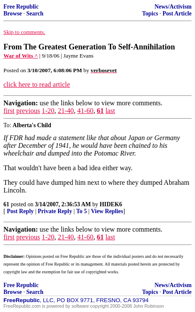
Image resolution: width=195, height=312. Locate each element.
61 (100, 110)
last (110, 110)
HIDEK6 (111, 204)
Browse (12, 13)
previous (28, 110)
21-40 (66, 110)
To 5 (81, 211)
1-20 (48, 110)
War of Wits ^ (20, 55)
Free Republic (21, 6)
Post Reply (20, 211)
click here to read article (36, 84)
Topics (150, 13)
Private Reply (55, 211)
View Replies (107, 211)
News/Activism (173, 6)
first (9, 110)
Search (34, 13)
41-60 (85, 110)
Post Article (177, 13)
